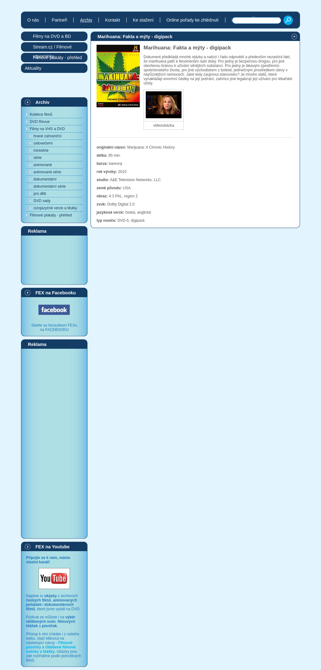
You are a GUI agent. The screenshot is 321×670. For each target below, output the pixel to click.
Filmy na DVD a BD (52, 36)
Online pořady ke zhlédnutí (192, 20)
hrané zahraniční (47, 136)
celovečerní (43, 143)
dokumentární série (50, 186)
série (38, 157)
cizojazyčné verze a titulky (55, 208)
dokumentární (45, 179)
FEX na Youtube (52, 546)
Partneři (59, 20)
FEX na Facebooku (55, 292)
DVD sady (42, 201)
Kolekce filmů (41, 114)
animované (43, 165)
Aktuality (33, 68)
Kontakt (112, 20)
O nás (33, 20)
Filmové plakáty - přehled (51, 215)
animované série (47, 172)
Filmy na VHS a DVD (47, 129)
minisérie (41, 150)
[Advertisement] (54, 259)
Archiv (42, 102)
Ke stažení (143, 20)
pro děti (40, 193)
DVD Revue (40, 121)
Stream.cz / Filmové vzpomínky (52, 48)
